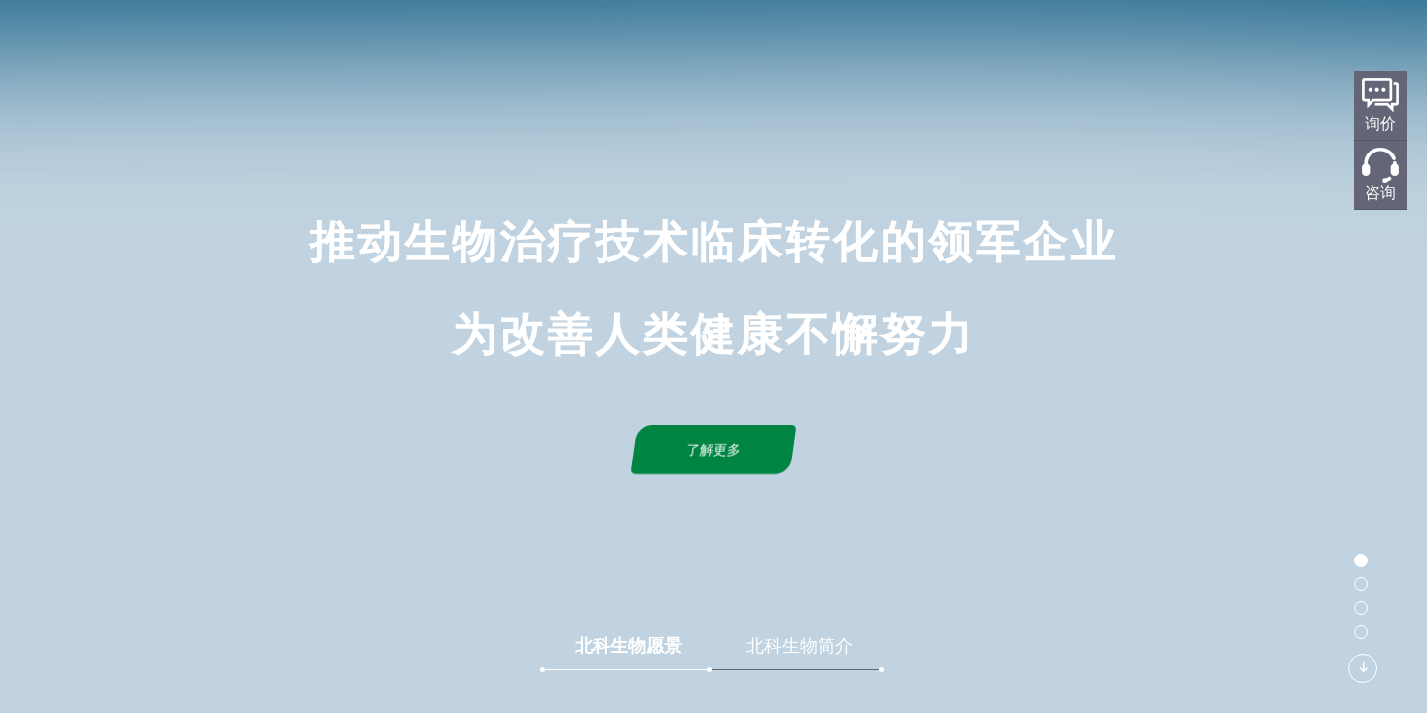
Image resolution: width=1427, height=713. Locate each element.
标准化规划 (741, 46)
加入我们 (1153, 46)
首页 (446, 46)
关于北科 (531, 46)
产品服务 (850, 46)
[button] (1361, 560)
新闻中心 (951, 46)
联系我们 (1052, 46)
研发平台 (632, 46)
